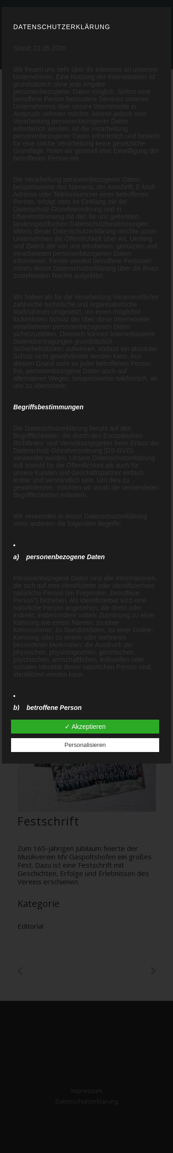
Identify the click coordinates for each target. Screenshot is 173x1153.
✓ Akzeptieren (85, 726)
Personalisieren (85, 744)
